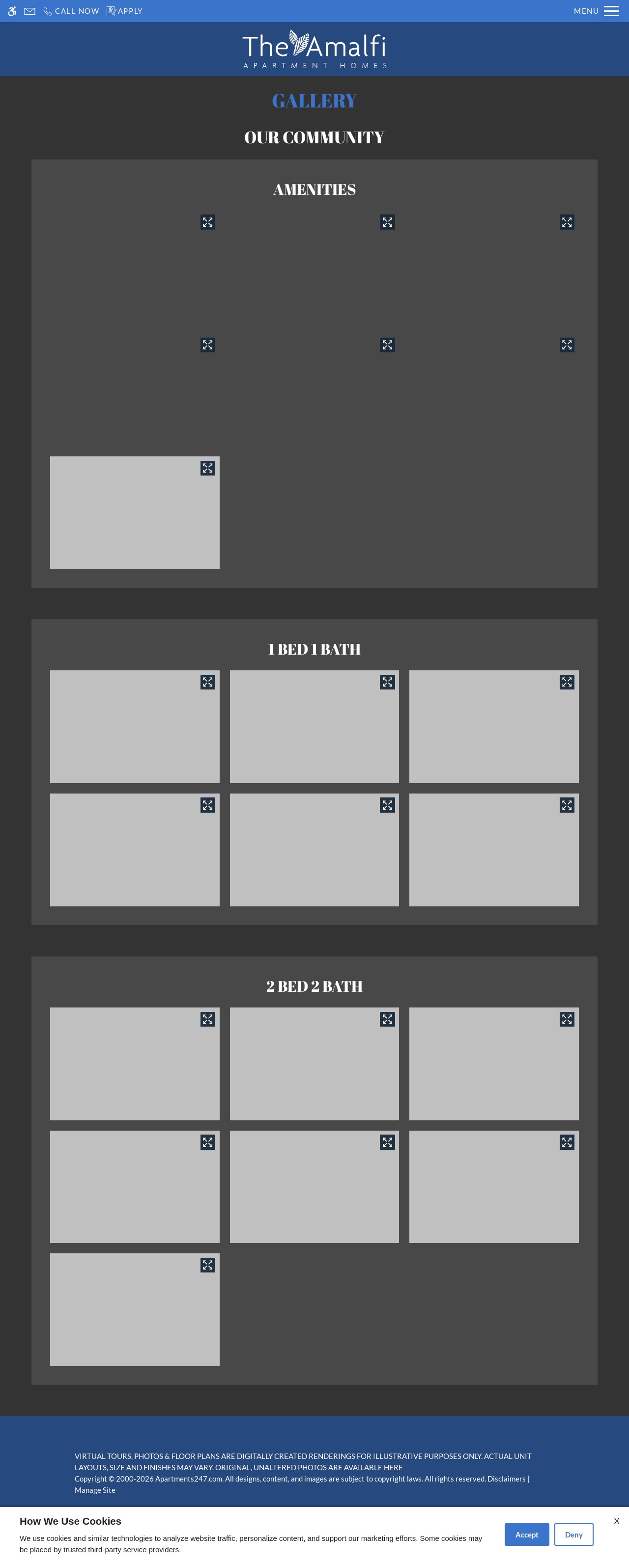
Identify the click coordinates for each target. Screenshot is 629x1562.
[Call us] (71, 11)
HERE (393, 1467)
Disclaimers (506, 1478)
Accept (527, 1534)
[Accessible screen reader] (12, 11)
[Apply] (124, 11)
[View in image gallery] (207, 221)
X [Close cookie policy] (616, 1520)
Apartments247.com (188, 1478)
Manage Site (95, 1489)
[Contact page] (30, 11)
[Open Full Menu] (596, 11)
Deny (574, 1534)
